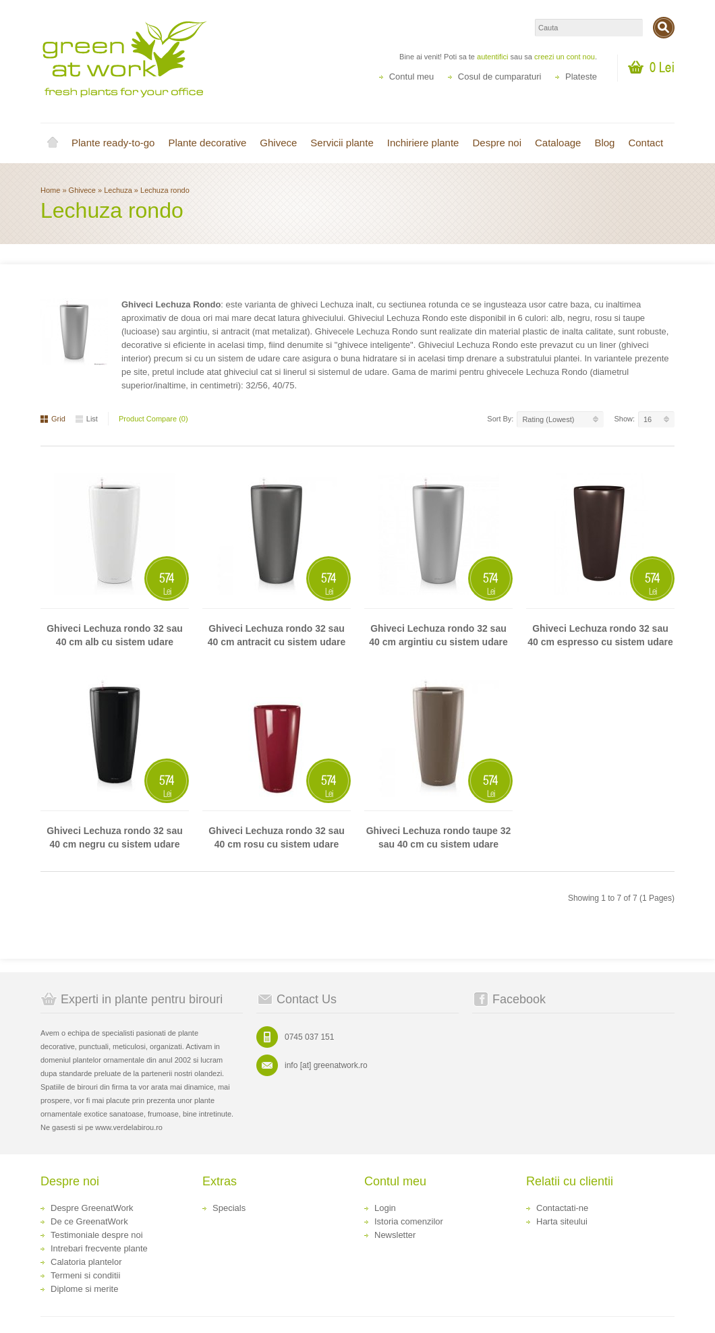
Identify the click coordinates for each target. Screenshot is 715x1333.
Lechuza (119, 190)
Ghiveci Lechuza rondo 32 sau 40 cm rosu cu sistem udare (276, 837)
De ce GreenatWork (89, 1221)
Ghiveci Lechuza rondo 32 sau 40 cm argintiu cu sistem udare (438, 635)
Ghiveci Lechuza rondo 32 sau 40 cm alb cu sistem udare (115, 635)
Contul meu (411, 76)
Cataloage (558, 142)
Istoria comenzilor (408, 1221)
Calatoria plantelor (86, 1262)
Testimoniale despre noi (97, 1235)
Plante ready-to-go (113, 142)
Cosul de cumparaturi (500, 76)
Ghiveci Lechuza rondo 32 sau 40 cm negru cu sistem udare (115, 837)
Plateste (581, 76)
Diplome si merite (84, 1289)
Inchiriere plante (423, 142)
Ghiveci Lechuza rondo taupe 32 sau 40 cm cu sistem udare (438, 837)
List (87, 419)
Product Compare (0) (153, 419)
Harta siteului (562, 1221)
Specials (229, 1208)
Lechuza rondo (165, 190)
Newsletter (395, 1235)
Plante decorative (207, 142)
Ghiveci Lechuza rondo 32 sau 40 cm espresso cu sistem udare (600, 635)
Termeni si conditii (85, 1275)
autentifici (492, 57)
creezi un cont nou (564, 57)
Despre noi (496, 142)
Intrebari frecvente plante (99, 1248)
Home (52, 143)
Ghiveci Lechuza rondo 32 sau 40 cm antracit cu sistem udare (277, 635)
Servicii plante (341, 142)
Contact (645, 142)
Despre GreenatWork (92, 1208)
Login (385, 1208)
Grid (52, 419)
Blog (604, 142)
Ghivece (278, 142)
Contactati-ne (562, 1208)
